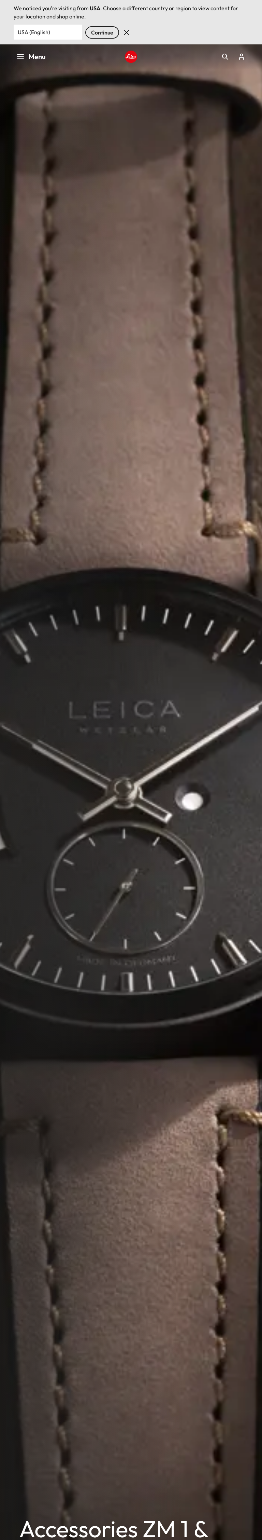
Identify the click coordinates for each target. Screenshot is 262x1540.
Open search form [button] (225, 57)
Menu (31, 56)
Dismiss (126, 32)
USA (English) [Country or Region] (34, 32)
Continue (102, 32)
